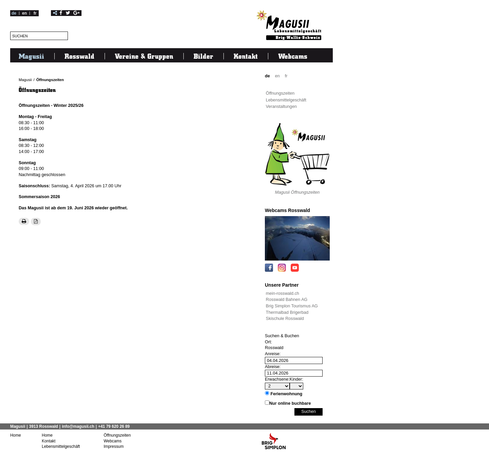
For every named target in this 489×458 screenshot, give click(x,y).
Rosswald (79, 56)
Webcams (292, 56)
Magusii (31, 56)
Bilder (203, 56)
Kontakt (246, 56)
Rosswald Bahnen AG (287, 299)
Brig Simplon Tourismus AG (292, 306)
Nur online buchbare (290, 403)
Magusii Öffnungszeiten (297, 192)
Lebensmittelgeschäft (286, 100)
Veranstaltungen (281, 106)
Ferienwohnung (287, 394)
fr (35, 13)
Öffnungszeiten (50, 80)
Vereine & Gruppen (144, 56)
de (14, 13)
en (24, 13)
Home (15, 435)
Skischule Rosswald (285, 318)
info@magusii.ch (78, 426)
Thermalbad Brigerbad (287, 312)
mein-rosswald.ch (282, 293)
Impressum (114, 446)
